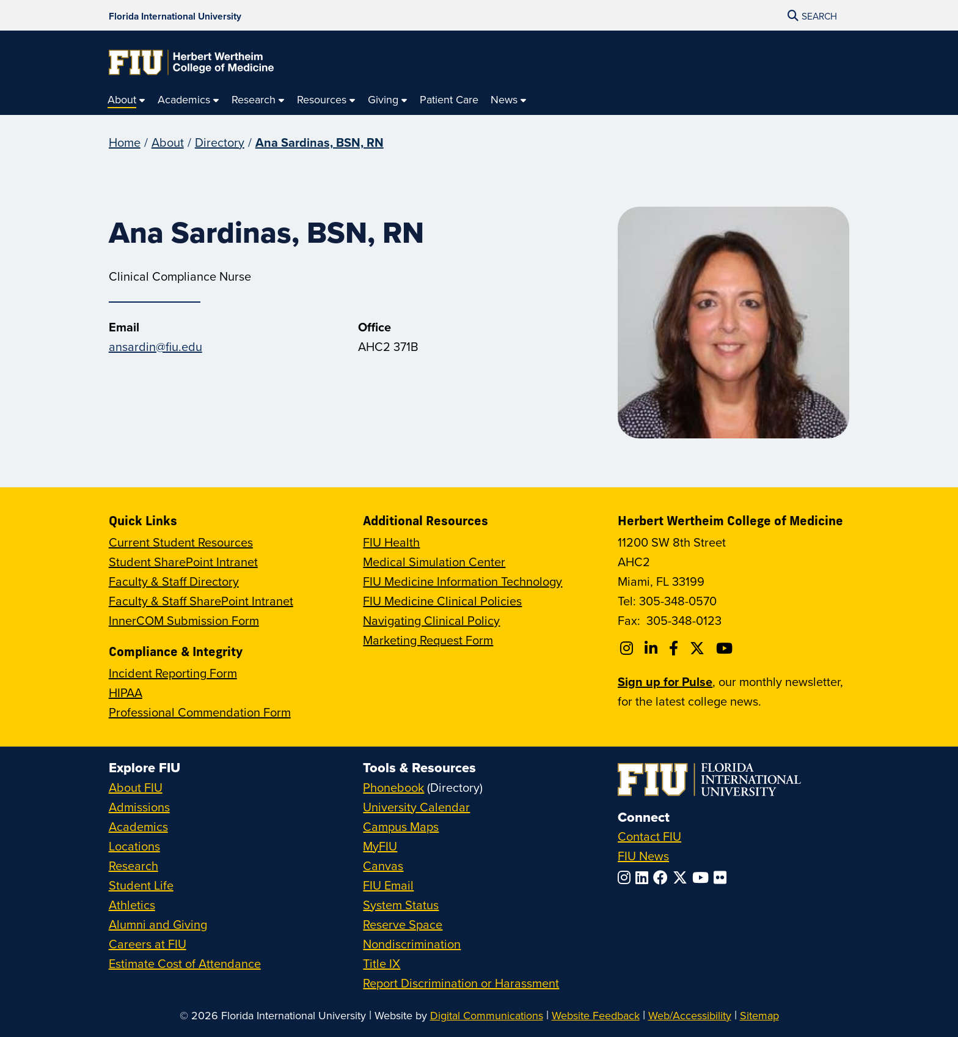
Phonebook (393, 787)
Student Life (141, 885)
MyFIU (380, 846)
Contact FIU (649, 836)
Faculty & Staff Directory (174, 581)
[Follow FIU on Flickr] (722, 877)
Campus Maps (401, 826)
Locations (134, 846)
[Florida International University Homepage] (175, 15)
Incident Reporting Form (173, 673)
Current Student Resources (181, 542)
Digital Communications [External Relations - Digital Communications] (486, 1015)
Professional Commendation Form (200, 712)
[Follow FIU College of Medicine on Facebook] (675, 648)
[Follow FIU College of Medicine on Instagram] (628, 648)
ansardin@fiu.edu (155, 346)
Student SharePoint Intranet (183, 561)
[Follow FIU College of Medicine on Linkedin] (653, 648)
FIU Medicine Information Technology (462, 581)
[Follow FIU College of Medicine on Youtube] (726, 648)
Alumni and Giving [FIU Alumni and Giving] (158, 924)
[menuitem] (126, 100)
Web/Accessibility (689, 1015)
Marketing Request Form (428, 640)
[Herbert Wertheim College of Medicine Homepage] (191, 62)
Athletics (132, 904)
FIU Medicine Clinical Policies (442, 601)
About (168, 142)
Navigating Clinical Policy (431, 620)
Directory (219, 142)
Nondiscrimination (412, 944)
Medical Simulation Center (434, 561)
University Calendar (416, 807)
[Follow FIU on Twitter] (682, 877)
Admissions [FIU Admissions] (139, 807)
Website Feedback (596, 1015)
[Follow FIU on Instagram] (626, 877)
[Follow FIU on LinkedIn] (644, 877)
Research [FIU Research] (133, 865)
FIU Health (391, 542)
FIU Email (388, 885)
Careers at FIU (147, 944)
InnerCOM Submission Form (184, 620)
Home (125, 142)
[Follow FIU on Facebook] (663, 877)
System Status (401, 904)
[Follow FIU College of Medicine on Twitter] (699, 648)
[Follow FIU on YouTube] (703, 877)
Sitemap (759, 1015)
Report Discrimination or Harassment (461, 983)
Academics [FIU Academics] (138, 826)
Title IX (381, 963)
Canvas (383, 865)
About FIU (136, 787)
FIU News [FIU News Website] (643, 856)
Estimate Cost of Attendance (185, 963)
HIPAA (125, 692)
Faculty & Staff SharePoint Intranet (201, 601)
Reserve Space (402, 924)
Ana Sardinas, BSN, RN (319, 142)
